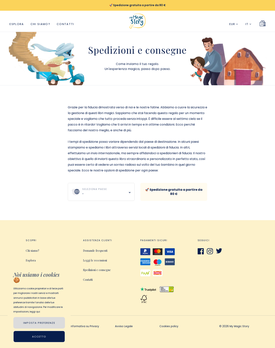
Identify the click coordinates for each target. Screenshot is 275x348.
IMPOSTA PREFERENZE (39, 323)
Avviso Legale (124, 326)
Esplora (17, 24)
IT (248, 24)
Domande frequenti (95, 250)
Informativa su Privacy (84, 326)
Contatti (65, 24)
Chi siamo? (40, 24)
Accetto (39, 336)
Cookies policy (168, 326)
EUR (233, 24)
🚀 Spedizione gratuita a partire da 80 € (173, 192)
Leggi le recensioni (95, 260)
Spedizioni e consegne (97, 270)
